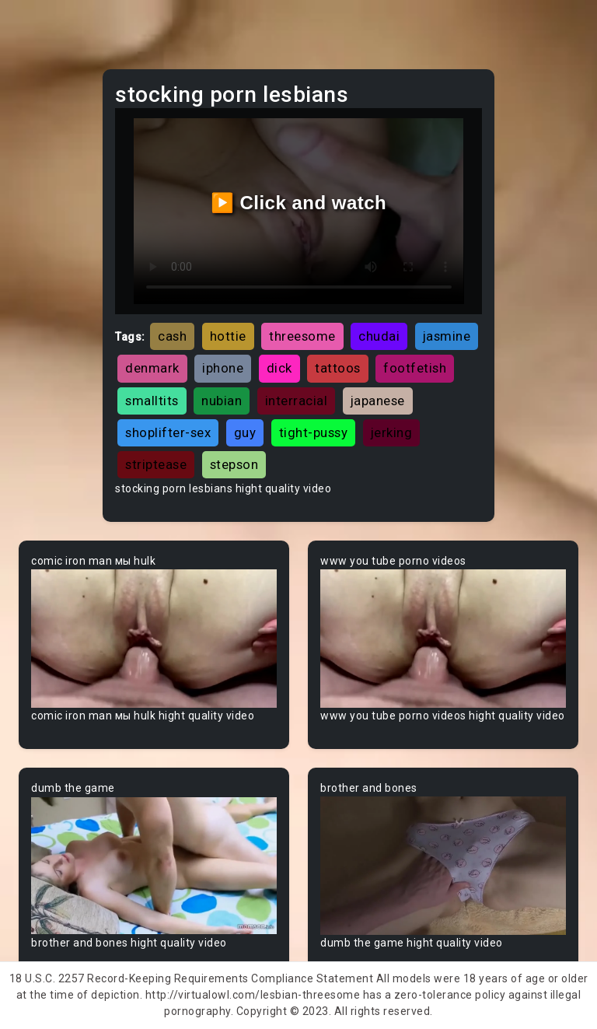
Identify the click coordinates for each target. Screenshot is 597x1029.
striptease (156, 464)
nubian (221, 400)
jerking (392, 432)
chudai (379, 336)
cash (172, 336)
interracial (296, 400)
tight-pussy (313, 432)
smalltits (152, 400)
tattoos (338, 368)
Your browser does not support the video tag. (154, 638)
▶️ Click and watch (299, 202)
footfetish (414, 368)
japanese (378, 400)
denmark (152, 368)
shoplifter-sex (168, 432)
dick (279, 368)
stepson (234, 464)
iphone (222, 368)
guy (245, 432)
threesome (302, 336)
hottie (228, 336)
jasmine (447, 336)
